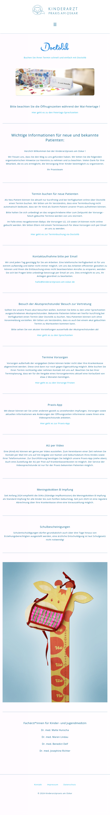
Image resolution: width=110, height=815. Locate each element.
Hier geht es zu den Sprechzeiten (55, 335)
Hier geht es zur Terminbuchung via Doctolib (55, 234)
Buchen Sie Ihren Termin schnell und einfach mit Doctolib (55, 57)
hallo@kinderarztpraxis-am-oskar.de (55, 281)
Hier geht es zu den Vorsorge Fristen (55, 382)
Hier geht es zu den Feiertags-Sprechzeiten (55, 112)
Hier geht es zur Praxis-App (55, 423)
